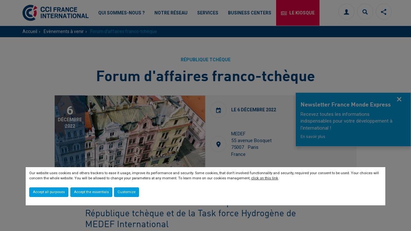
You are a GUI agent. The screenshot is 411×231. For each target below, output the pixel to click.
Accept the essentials (91, 192)
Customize (127, 192)
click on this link (264, 178)
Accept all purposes (49, 192)
